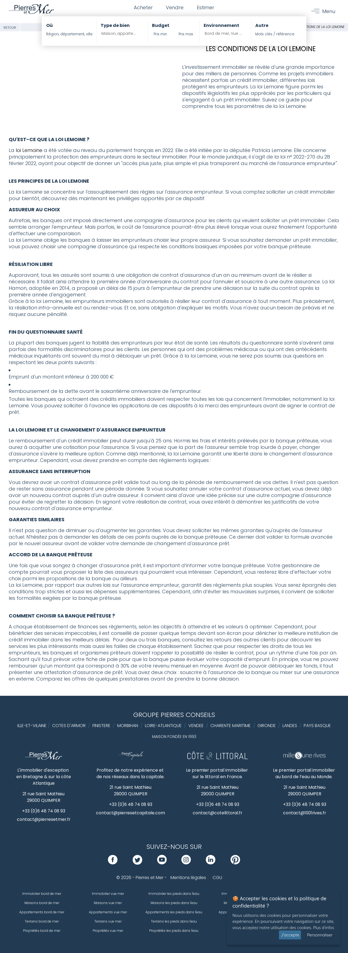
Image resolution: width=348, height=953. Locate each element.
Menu (328, 11)
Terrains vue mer (108, 921)
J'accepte (290, 935)
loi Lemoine (29, 150)
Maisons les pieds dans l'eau (174, 903)
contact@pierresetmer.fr (43, 819)
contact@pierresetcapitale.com (131, 813)
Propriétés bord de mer (41, 930)
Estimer (206, 7)
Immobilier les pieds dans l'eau (173, 893)
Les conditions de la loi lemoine (317, 26)
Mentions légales (188, 877)
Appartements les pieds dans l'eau (173, 912)
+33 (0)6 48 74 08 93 (43, 811)
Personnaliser (320, 935)
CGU (217, 877)
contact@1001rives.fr (304, 813)
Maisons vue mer (108, 903)
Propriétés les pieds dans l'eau (173, 930)
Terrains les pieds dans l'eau (174, 921)
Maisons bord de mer (41, 903)
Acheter (142, 7)
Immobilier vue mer (108, 893)
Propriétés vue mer (108, 930)
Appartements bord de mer (41, 912)
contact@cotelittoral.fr (217, 813)
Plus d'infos (323, 927)
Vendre (175, 7)
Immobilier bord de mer (41, 893)
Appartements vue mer (108, 912)
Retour (10, 27)
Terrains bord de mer (42, 921)
